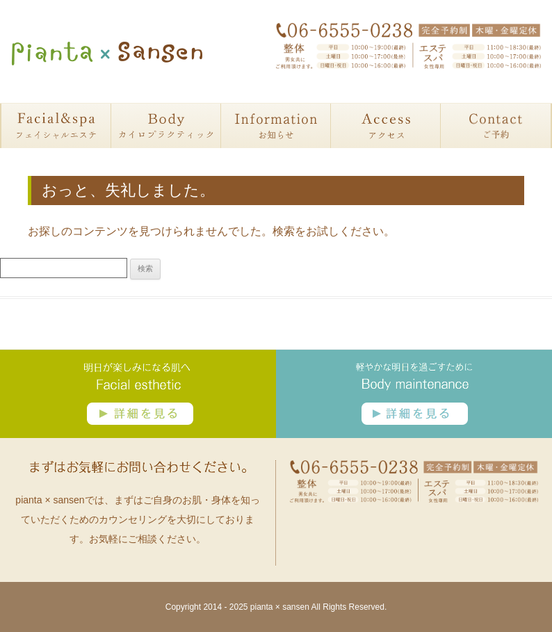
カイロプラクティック (166, 126)
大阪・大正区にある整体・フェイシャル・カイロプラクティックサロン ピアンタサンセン (107, 53)
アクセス (386, 126)
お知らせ (276, 126)
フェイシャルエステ (56, 126)
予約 (496, 126)
